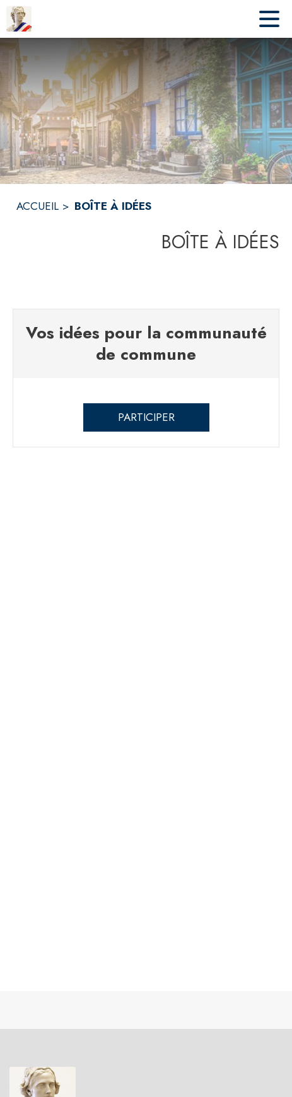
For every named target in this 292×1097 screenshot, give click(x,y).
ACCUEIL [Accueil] (37, 206)
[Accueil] (19, 19)
